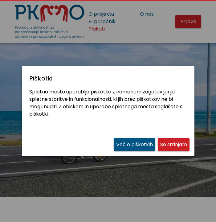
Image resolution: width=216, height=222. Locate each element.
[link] (134, 144)
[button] (174, 144)
